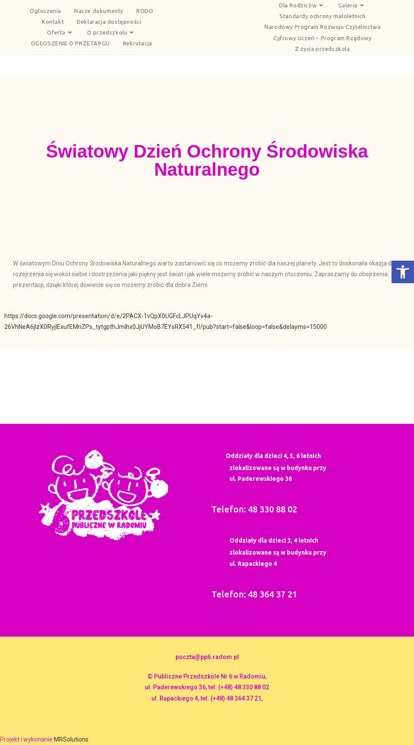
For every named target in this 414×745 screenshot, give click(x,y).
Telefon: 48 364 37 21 (254, 594)
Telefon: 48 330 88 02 (254, 509)
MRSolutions (71, 739)
